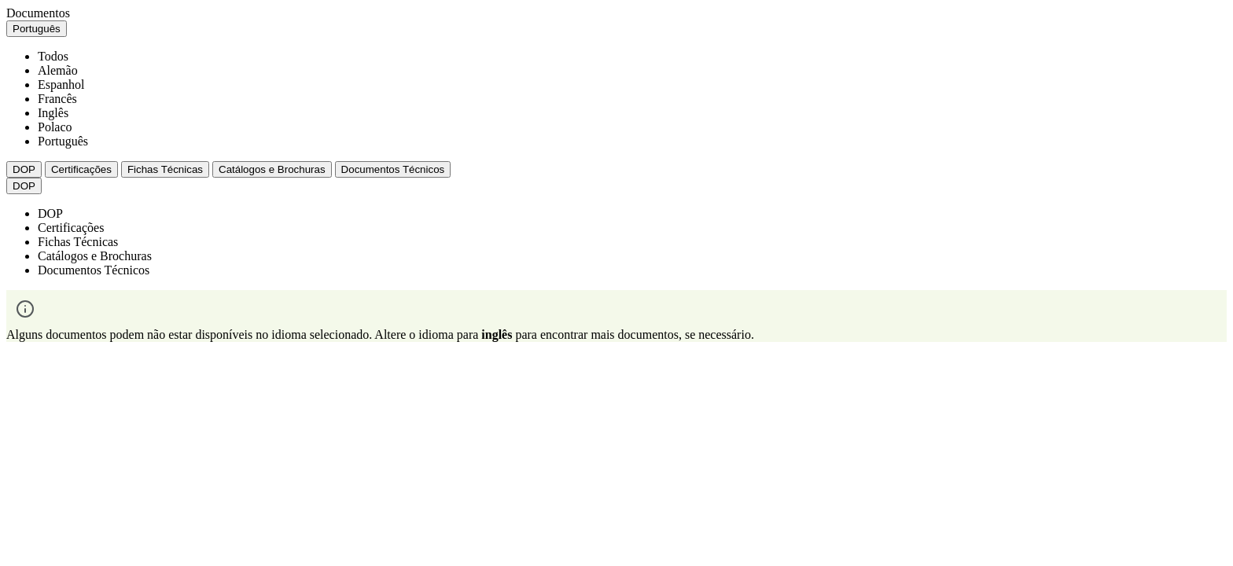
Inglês (53, 112)
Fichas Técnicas (165, 169)
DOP (24, 169)
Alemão (58, 70)
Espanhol (61, 84)
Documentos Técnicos (393, 169)
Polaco (55, 127)
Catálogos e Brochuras (272, 169)
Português (63, 141)
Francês (57, 98)
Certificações (81, 169)
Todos (53, 56)
